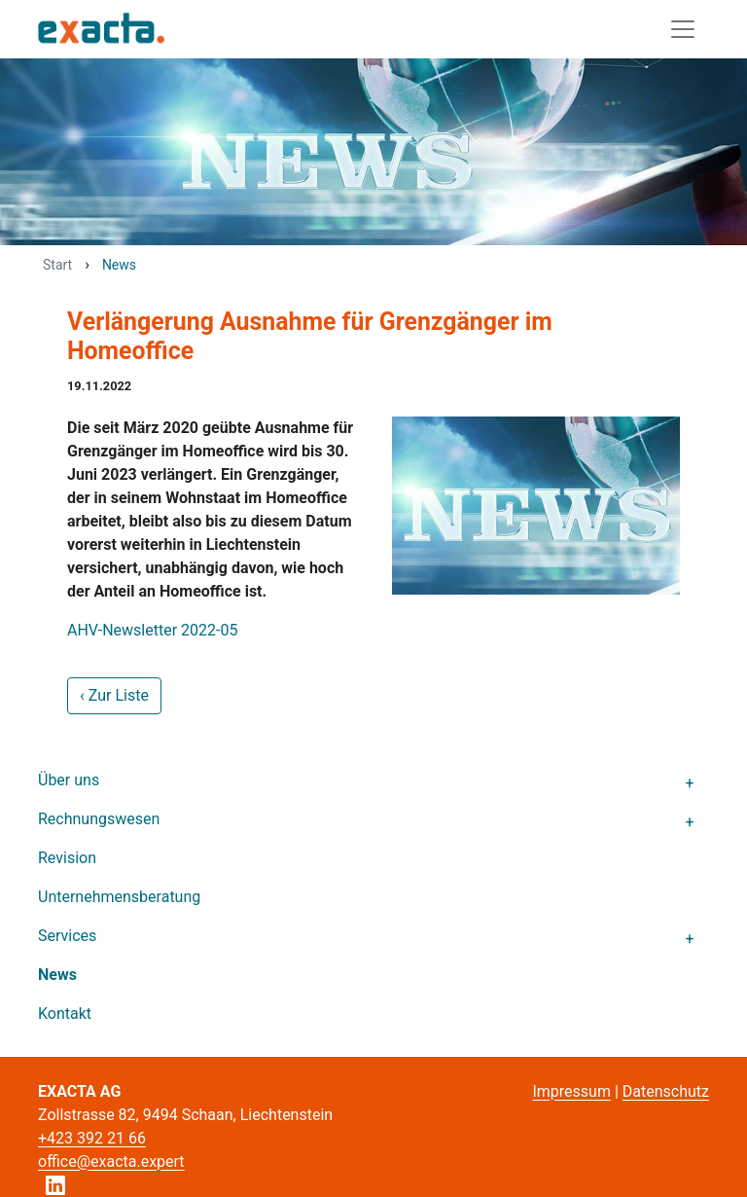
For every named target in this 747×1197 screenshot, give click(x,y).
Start (57, 264)
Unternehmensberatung (119, 897)
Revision (67, 858)
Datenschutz (665, 1091)
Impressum (571, 1091)
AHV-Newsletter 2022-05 (152, 630)
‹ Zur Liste (114, 695)
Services (67, 935)
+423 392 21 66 (92, 1138)
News (57, 974)
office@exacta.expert (111, 1161)
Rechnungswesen (99, 819)
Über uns (68, 780)
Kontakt (64, 1013)
